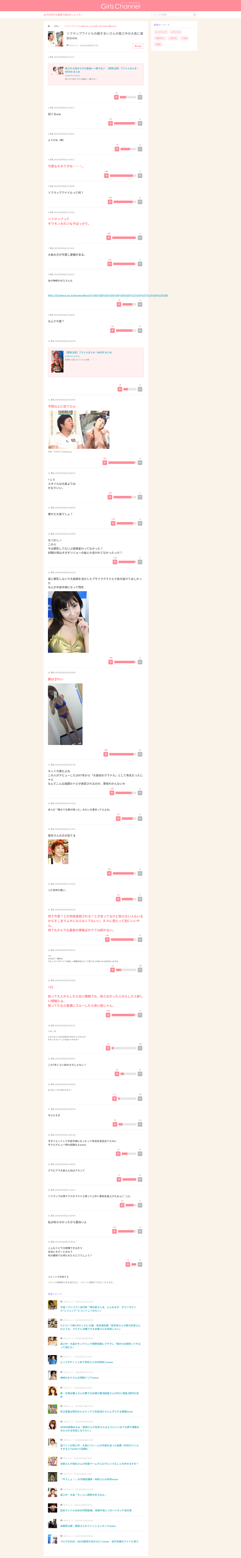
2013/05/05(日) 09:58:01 (65, 1058)
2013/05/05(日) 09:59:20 (65, 1084)
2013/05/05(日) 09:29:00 (65, 980)
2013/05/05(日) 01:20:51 (64, 274)
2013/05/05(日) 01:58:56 (65, 341)
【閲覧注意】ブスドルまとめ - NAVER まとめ (88, 352)
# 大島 (184, 38)
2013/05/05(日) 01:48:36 (64, 314)
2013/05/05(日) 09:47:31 (65, 1025)
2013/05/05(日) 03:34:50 (65, 533)
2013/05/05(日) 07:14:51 (65, 829)
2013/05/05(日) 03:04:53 (65, 507)
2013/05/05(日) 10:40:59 (65, 1164)
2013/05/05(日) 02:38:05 (65, 399)
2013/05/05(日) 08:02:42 (65, 909)
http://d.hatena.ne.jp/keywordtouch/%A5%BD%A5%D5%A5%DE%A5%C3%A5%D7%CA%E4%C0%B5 (108, 295)
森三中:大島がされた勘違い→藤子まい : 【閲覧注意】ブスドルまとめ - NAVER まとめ (101, 70)
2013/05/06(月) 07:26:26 (65, 1241)
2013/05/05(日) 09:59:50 (65, 1109)
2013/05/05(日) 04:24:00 (65, 672)
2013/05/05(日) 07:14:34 (65, 803)
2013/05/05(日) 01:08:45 (64, 186)
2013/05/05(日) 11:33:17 (65, 1190)
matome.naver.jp (72, 75)
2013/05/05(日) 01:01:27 (64, 57)
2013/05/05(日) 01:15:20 (64, 212)
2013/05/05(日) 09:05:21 (65, 950)
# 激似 (158, 44)
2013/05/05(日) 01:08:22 (64, 159)
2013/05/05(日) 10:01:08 (65, 1134)
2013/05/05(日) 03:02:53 (65, 473)
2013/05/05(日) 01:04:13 (64, 107)
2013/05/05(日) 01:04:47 (64, 133)
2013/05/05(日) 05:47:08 (65, 764)
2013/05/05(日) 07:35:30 (65, 883)
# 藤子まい (160, 38)
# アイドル (175, 32)
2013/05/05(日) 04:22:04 (65, 572)
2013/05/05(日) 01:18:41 (64, 248)
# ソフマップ (161, 32)
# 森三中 (173, 38)
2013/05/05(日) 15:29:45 (65, 1215)
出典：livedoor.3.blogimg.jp (60, 451)
